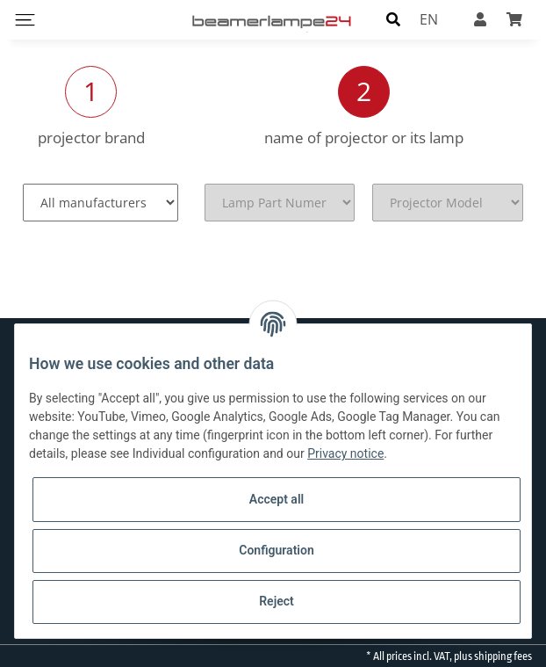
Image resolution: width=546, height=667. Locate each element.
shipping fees (503, 656)
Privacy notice (345, 453)
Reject (276, 601)
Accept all (276, 499)
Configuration (276, 550)
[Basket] (514, 19)
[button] (393, 19)
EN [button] (429, 19)
